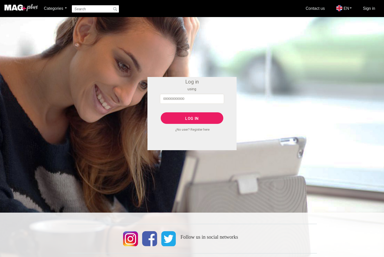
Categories (55, 8)
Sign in (369, 8)
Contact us (315, 8)
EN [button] (344, 8)
